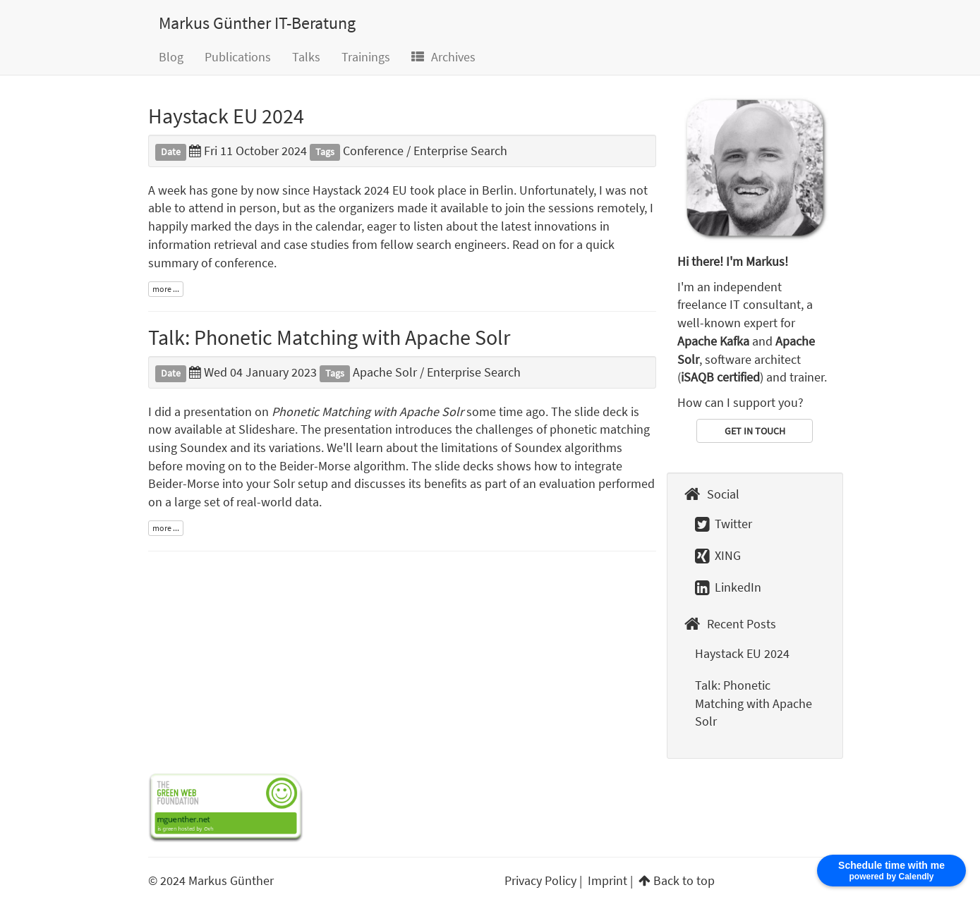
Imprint (607, 880)
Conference (373, 150)
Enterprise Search (460, 150)
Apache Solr (385, 372)
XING (718, 555)
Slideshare (266, 429)
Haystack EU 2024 (226, 115)
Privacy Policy (540, 880)
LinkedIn (728, 587)
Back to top (684, 880)
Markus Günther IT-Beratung (257, 23)
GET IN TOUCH (755, 431)
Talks (306, 57)
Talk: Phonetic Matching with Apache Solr (329, 337)
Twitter (723, 523)
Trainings (365, 57)
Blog (171, 57)
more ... (165, 288)
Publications (238, 57)
